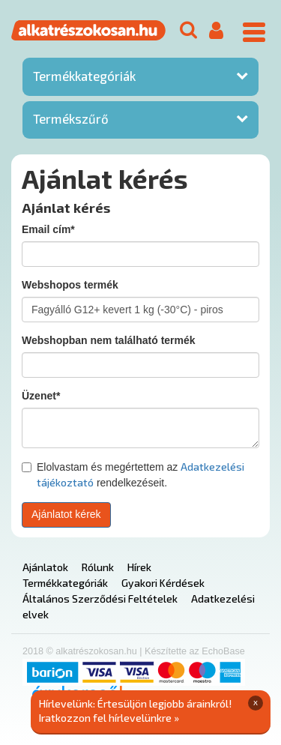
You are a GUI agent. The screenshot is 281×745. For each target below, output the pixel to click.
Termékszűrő (71, 118)
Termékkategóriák (84, 75)
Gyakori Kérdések (163, 582)
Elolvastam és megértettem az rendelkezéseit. (133, 474)
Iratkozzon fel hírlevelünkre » (109, 717)
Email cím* (48, 229)
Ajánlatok (45, 567)
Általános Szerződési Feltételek (100, 598)
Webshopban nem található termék (109, 340)
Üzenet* (41, 396)
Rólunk (98, 567)
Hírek (139, 567)
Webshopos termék (70, 285)
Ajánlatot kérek (66, 514)
